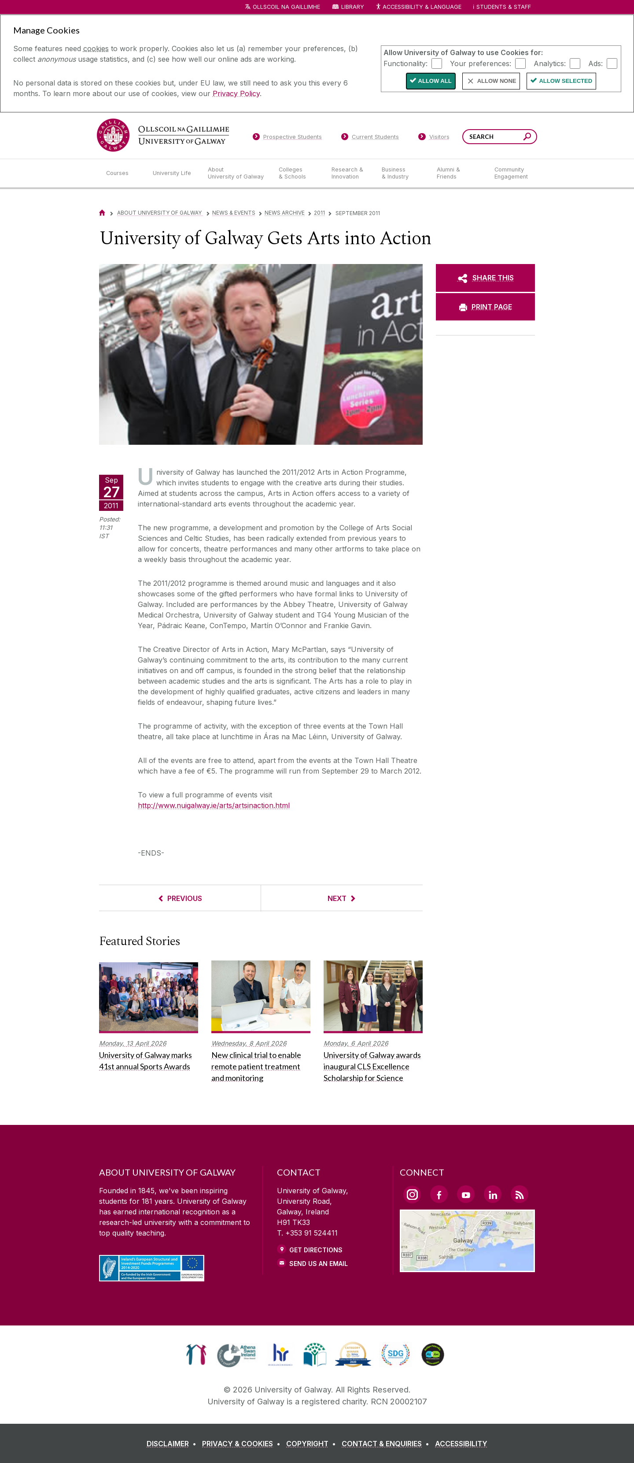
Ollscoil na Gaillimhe (286, 7)
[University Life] (173, 173)
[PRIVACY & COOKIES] (243, 1443)
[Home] (102, 212)
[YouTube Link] (466, 1194)
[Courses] (122, 173)
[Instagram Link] (412, 1194)
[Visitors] (434, 138)
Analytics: (550, 63)
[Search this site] (527, 138)
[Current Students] (370, 138)
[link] (196, 1354)
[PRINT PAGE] (485, 306)
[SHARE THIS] (485, 277)
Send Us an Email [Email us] (318, 1263)
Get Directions (316, 1250)
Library (352, 7)
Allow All (435, 81)
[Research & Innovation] (349, 173)
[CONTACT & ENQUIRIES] (387, 1443)
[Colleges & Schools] (298, 173)
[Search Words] (499, 136)
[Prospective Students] (287, 138)
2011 (319, 212)
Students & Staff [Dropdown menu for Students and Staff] (503, 7)
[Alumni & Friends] (458, 173)
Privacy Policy (236, 93)
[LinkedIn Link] (492, 1194)
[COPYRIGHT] (312, 1443)
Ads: (595, 63)
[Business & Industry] (402, 173)
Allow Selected (565, 81)
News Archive (285, 212)
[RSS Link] (519, 1194)
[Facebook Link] (439, 1194)
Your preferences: (480, 63)
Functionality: (405, 63)
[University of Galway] (163, 135)
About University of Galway (160, 212)
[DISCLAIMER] (173, 1443)
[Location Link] (467, 1266)
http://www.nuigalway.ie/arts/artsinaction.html (214, 805)
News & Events (233, 212)
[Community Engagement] (511, 173)
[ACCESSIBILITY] (461, 1443)
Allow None (496, 81)
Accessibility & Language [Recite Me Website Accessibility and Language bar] (418, 7)
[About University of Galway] (236, 173)
